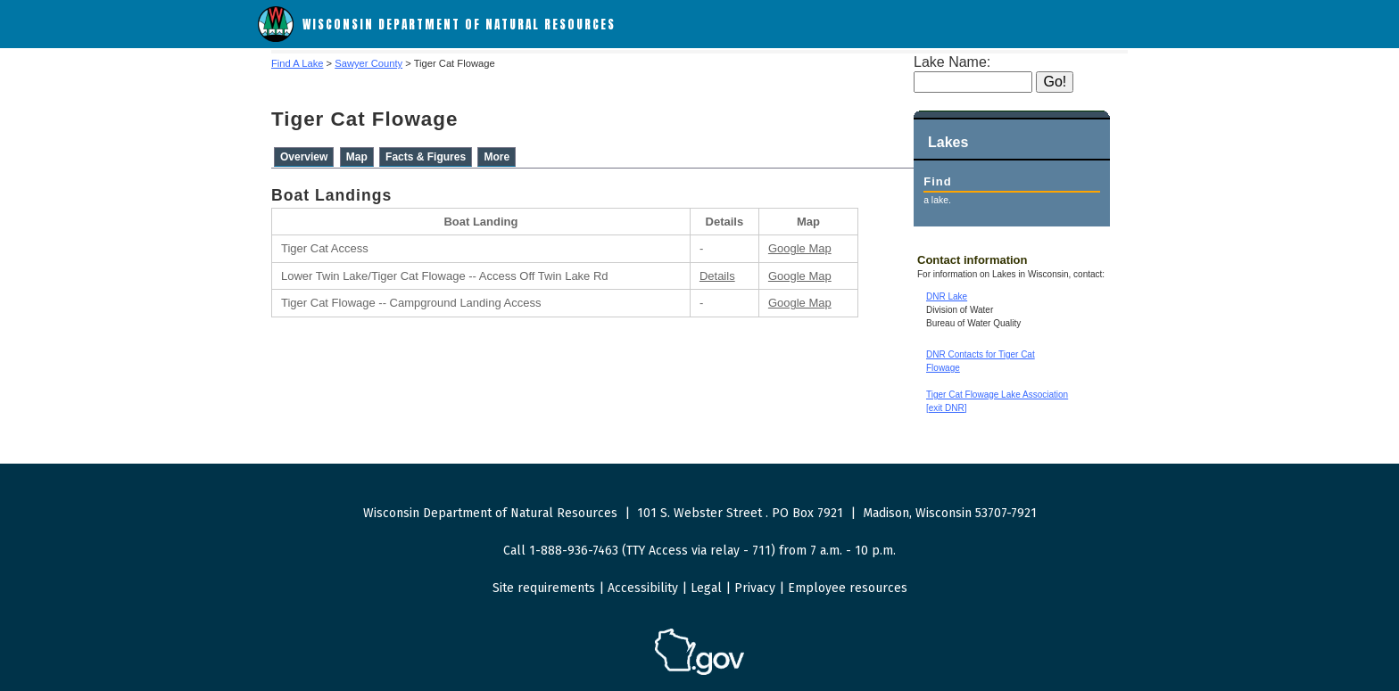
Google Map (800, 248)
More (496, 157)
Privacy (754, 588)
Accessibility (643, 588)
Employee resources (847, 588)
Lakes (948, 142)
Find (937, 181)
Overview (303, 157)
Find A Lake (297, 63)
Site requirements (544, 588)
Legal (706, 588)
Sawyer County (368, 63)
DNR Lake (946, 296)
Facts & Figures (425, 157)
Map (357, 157)
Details (717, 276)
